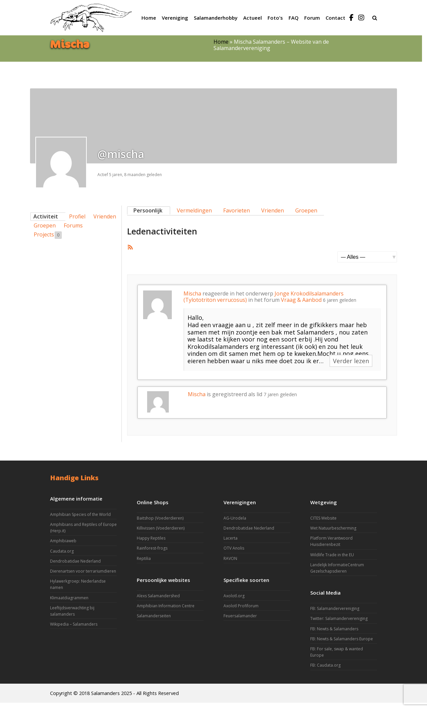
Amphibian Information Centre (165, 606)
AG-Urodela (235, 518)
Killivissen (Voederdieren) (160, 528)
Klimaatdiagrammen (69, 598)
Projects (48, 235)
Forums (73, 225)
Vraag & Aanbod (301, 299)
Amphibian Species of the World (80, 514)
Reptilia (144, 558)
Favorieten (236, 210)
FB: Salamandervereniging (334, 608)
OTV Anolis (234, 548)
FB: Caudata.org (325, 665)
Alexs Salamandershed (158, 596)
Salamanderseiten (154, 616)
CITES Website (323, 518)
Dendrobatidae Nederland (75, 561)
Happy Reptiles (151, 538)
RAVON (230, 558)
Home (221, 41)
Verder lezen (351, 361)
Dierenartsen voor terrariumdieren (83, 571)
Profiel (77, 216)
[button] (374, 17)
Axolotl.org (234, 596)
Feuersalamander (240, 616)
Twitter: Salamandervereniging (339, 618)
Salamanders (105, 693)
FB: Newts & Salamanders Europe (341, 639)
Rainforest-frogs (152, 548)
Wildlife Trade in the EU (332, 555)
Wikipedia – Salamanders (73, 624)
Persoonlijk (147, 210)
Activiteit (45, 216)
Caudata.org (62, 551)
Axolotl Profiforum (241, 606)
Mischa (192, 293)
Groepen (45, 225)
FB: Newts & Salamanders (334, 629)
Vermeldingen (194, 210)
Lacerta (231, 538)
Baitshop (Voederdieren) (160, 518)
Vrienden (104, 216)
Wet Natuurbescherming (333, 528)
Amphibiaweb (63, 541)
